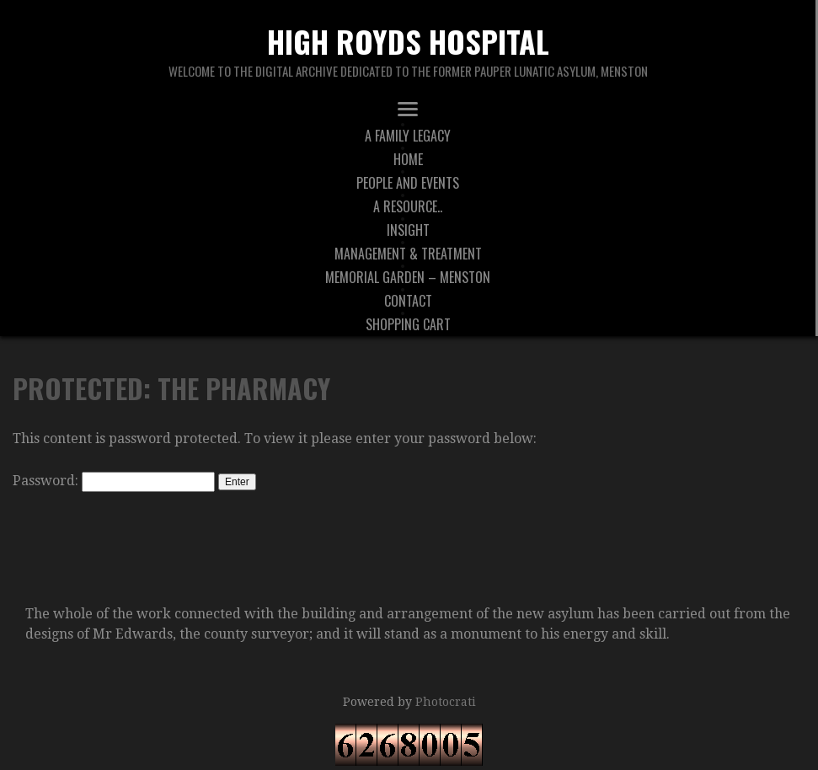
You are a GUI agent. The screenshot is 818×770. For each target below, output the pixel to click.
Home (408, 159)
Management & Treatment (408, 253)
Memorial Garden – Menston (407, 277)
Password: (114, 481)
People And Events (407, 183)
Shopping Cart (408, 324)
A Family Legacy (408, 135)
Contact (408, 300)
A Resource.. (407, 206)
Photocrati (445, 702)
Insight (408, 230)
